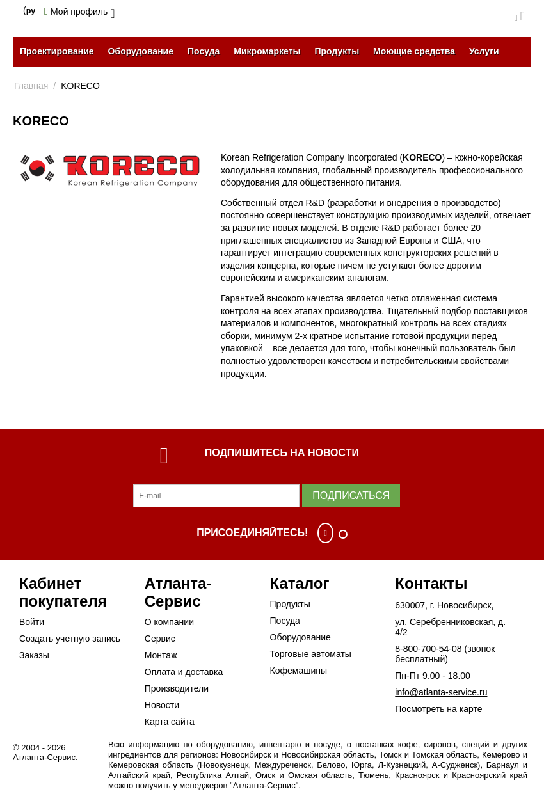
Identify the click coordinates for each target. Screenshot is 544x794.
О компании (169, 622)
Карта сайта (170, 722)
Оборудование (140, 51)
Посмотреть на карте (438, 709)
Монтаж (161, 655)
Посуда (204, 51)
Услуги (484, 51)
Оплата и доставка (184, 672)
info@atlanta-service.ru (441, 692)
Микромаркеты (267, 51)
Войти (31, 622)
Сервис (160, 638)
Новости (162, 705)
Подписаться (351, 495)
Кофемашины (299, 670)
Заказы (34, 655)
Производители (177, 688)
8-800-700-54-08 (428, 649)
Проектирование (57, 51)
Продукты (336, 51)
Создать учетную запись (69, 638)
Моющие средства (414, 51)
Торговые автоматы (310, 654)
